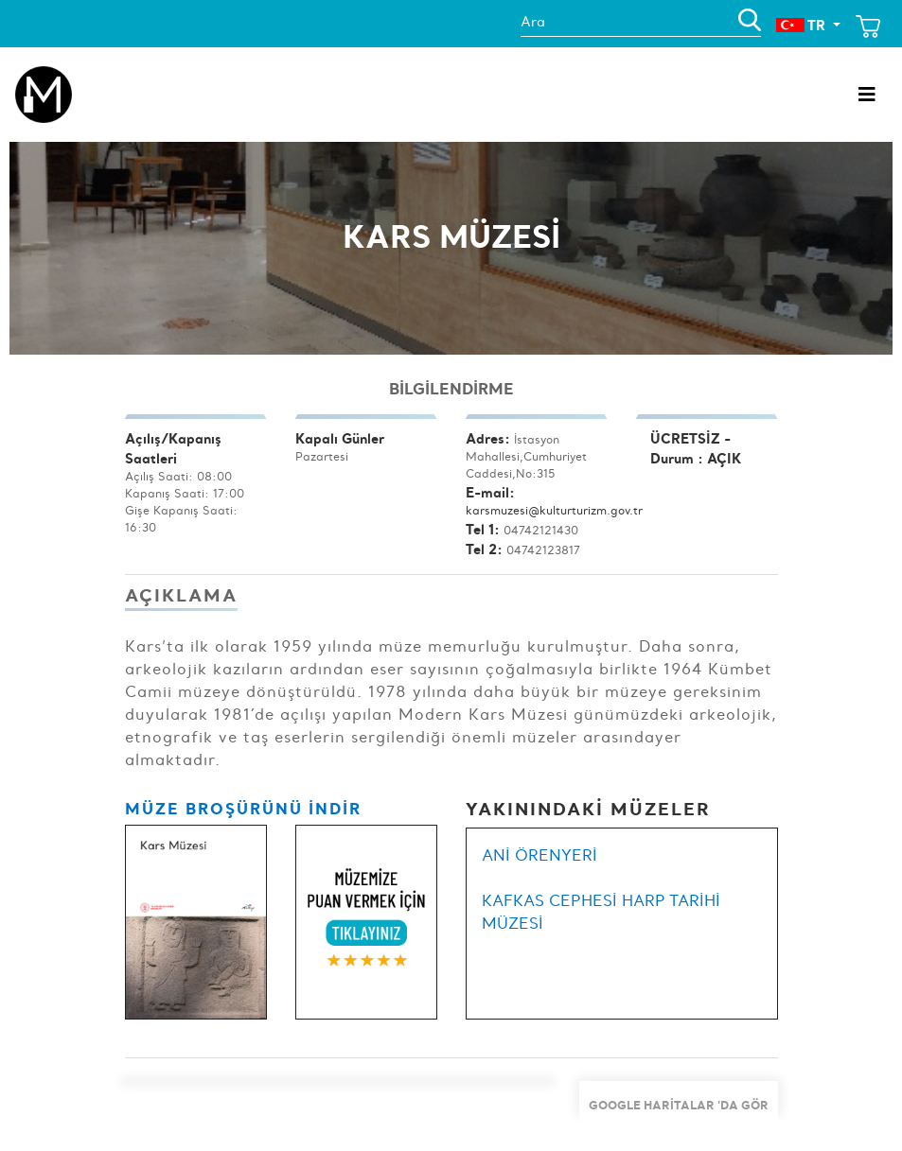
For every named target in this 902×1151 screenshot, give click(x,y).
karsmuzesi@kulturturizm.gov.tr (554, 510)
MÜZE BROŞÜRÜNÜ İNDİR (243, 808)
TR (802, 25)
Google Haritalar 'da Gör (679, 1104)
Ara (536, 21)
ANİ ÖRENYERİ (539, 855)
